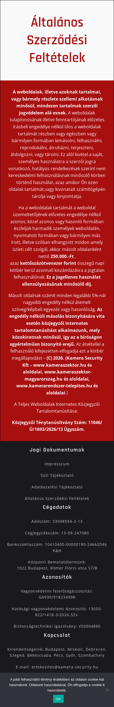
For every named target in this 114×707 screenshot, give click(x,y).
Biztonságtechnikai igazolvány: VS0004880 (57, 626)
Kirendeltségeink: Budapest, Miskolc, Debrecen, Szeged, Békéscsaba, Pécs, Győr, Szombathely (57, 652)
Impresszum (57, 463)
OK (58, 699)
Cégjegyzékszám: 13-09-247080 (57, 532)
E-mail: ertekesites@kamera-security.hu (57, 666)
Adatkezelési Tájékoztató (57, 487)
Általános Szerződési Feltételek (57, 498)
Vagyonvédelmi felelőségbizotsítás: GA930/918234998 (57, 594)
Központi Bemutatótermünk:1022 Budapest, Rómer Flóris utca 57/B (57, 565)
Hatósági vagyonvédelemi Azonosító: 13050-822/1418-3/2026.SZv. (57, 611)
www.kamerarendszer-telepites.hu (54, 386)
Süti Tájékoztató (57, 475)
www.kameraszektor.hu (59, 365)
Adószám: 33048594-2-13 (57, 521)
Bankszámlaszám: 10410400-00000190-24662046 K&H (57, 547)
